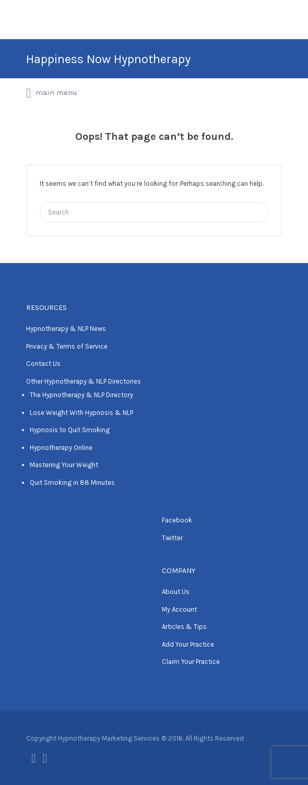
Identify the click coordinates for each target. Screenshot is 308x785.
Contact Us (43, 363)
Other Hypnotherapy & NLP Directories (83, 381)
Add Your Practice (188, 644)
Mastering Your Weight (64, 465)
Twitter (172, 538)
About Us (175, 592)
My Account (179, 609)
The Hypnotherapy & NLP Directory (81, 395)
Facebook (177, 520)
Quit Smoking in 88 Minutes (72, 482)
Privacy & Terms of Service (67, 346)
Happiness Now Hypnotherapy (108, 59)
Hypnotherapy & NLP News (66, 328)
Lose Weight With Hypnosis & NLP (81, 413)
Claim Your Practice (191, 661)
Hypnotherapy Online (61, 447)
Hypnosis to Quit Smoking (70, 430)
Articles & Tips (184, 627)
